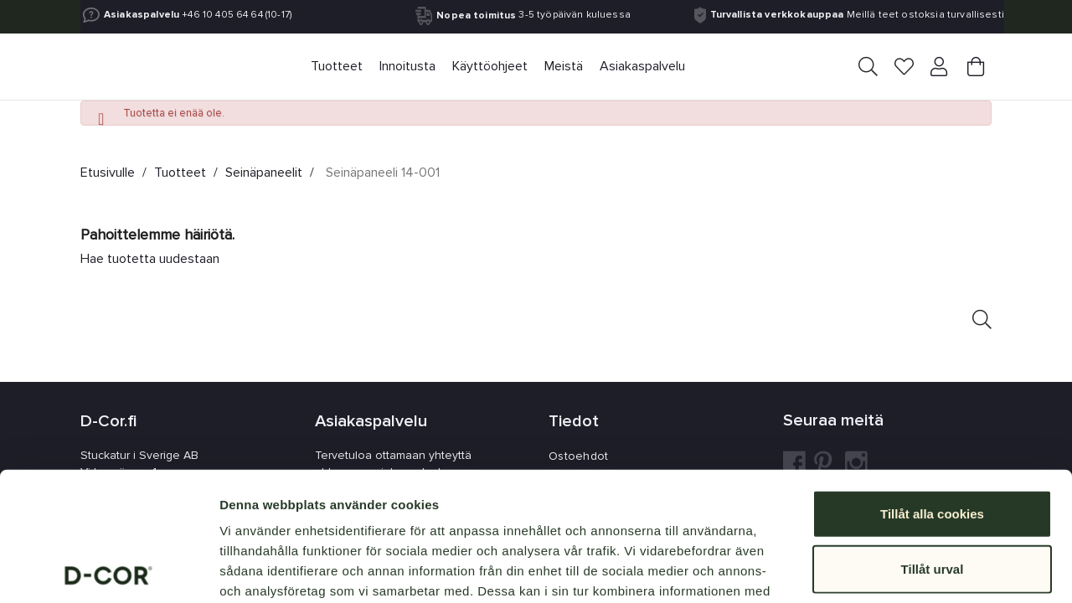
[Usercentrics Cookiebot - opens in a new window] (108, 570)
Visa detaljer (910, 570)
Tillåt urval (932, 440)
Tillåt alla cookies (932, 385)
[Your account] (940, 67)
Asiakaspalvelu (141, 15)
